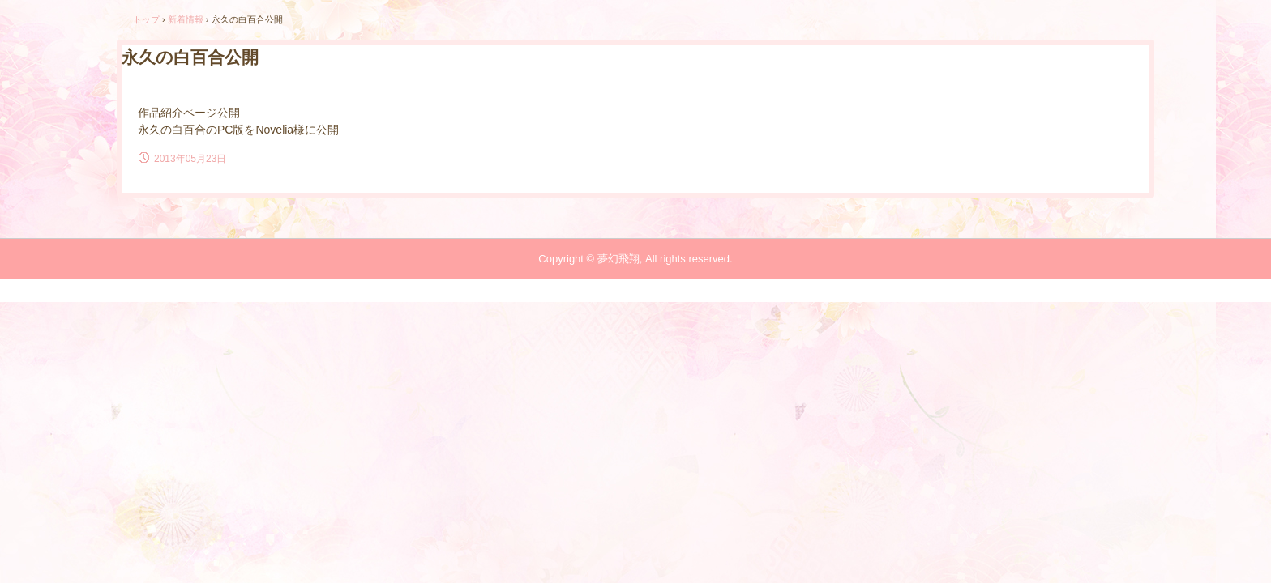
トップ (146, 19)
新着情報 (185, 19)
